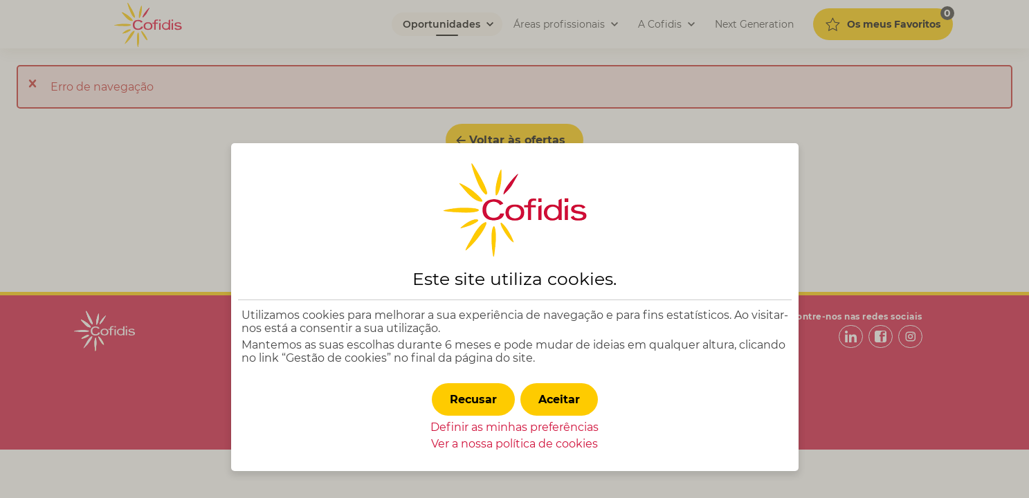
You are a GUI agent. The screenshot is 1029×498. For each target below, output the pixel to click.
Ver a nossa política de (514, 443)
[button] (559, 399)
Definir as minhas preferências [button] (514, 427)
